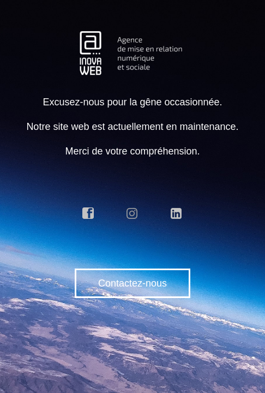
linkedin (177, 213)
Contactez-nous (132, 283)
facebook (88, 213)
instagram (132, 213)
